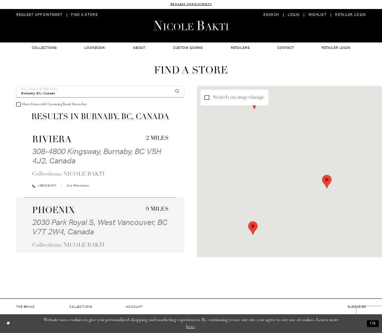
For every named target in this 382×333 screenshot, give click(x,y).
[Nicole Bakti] (190, 25)
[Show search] (271, 15)
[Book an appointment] (39, 15)
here (190, 327)
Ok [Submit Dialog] (373, 323)
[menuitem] (39, 15)
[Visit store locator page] (84, 15)
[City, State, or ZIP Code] (100, 92)
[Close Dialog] (8, 323)
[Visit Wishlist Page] (317, 15)
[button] (293, 15)
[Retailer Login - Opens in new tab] (350, 15)
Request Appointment (191, 4)
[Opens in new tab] (77, 185)
